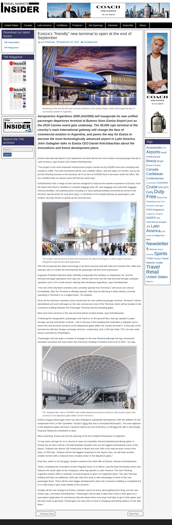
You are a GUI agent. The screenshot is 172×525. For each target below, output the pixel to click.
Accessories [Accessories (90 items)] (154, 147)
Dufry (66, 461)
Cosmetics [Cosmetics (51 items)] (162, 182)
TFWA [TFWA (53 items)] (149, 258)
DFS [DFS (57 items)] (166, 187)
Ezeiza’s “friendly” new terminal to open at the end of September (85, 35)
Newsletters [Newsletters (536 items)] (157, 246)
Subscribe (128, 25)
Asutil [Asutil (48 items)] (163, 152)
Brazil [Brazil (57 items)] (160, 161)
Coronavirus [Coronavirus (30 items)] (151, 183)
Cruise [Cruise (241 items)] (152, 187)
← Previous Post (45, 514)
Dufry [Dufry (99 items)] (150, 192)
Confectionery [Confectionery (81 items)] (155, 178)
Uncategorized (90, 42)
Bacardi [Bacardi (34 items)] (156, 157)
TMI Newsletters (12, 42)
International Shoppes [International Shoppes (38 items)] (156, 222)
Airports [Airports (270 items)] (153, 152)
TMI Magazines (11, 47)
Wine (85, 423)
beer (115, 427)
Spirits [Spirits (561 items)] (160, 253)
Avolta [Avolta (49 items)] (149, 156)
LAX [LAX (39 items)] (163, 231)
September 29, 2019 (69, 42)
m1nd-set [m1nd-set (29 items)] (150, 235)
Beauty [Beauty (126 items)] (151, 161)
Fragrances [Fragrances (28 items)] (151, 214)
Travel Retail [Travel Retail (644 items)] (153, 269)
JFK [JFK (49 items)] (148, 226)
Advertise (113, 25)
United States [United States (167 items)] (157, 277)
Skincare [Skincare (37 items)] (153, 249)
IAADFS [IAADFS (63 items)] (151, 217)
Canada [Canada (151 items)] (152, 169)
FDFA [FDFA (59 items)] (149, 209)
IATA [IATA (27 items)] (158, 218)
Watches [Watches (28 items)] (149, 281)
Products (77, 25)
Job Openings (95, 25)
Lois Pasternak (47, 42)
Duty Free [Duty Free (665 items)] (155, 194)
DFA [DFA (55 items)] (160, 187)
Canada (28, 25)
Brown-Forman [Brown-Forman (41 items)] (153, 165)
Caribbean (62, 25)
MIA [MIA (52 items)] (148, 239)
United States (11, 25)
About (143, 25)
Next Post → (135, 514)
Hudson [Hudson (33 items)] (159, 214)
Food (49, 419)
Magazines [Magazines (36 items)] (160, 235)
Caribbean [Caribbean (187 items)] (154, 174)
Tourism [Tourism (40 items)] (157, 258)
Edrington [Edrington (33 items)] (159, 205)
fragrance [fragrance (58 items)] (158, 209)
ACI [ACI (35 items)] (164, 148)
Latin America (44, 25)
